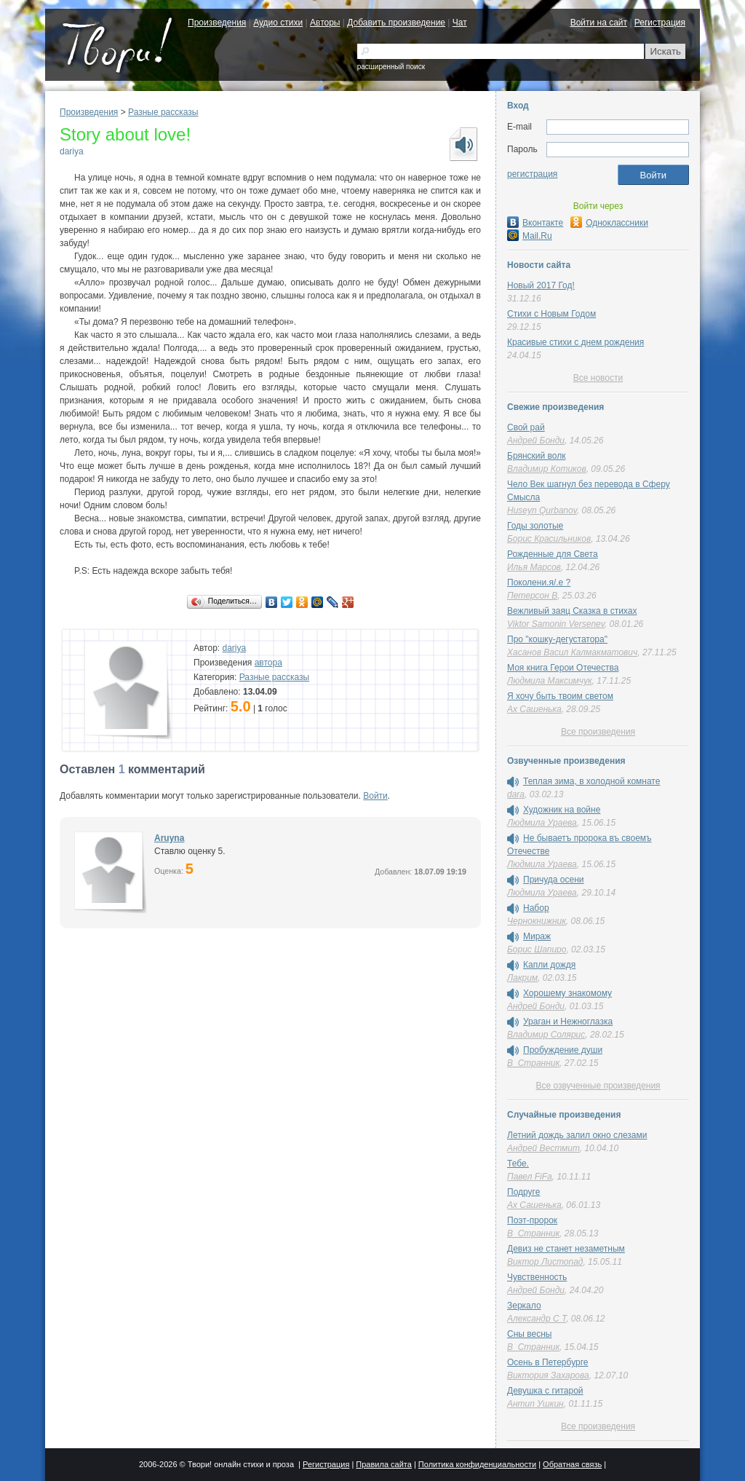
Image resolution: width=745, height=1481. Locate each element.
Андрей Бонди (536, 440)
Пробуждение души (562, 1050)
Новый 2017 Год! (541, 285)
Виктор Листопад (545, 1262)
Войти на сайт (598, 22)
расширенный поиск (391, 67)
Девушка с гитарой (545, 1391)
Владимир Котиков (546, 469)
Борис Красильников (549, 539)
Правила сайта (384, 1464)
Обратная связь (572, 1464)
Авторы (325, 22)
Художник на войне (561, 810)
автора (268, 662)
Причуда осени (553, 879)
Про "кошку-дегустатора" (557, 639)
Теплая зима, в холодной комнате (591, 781)
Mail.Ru (529, 236)
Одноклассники (609, 223)
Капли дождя (549, 965)
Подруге (523, 1192)
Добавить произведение (396, 22)
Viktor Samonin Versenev (556, 624)
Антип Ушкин (535, 1404)
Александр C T (536, 1319)
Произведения (217, 22)
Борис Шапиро (536, 949)
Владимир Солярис (546, 1035)
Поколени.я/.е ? (538, 582)
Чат (460, 22)
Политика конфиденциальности (477, 1464)
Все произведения (598, 732)
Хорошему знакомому (567, 993)
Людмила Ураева (542, 823)
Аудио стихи (278, 22)
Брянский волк (536, 456)
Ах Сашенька (534, 709)
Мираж (537, 936)
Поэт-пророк (532, 1220)
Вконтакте (535, 223)
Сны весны (529, 1334)
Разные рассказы (163, 112)
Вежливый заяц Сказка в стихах (572, 611)
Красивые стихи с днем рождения (575, 342)
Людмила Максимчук (549, 681)
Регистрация (659, 22)
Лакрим (522, 978)
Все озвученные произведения (597, 1086)
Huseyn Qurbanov (542, 510)
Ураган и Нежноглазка (568, 1021)
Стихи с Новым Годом (551, 314)
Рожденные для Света (552, 554)
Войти (375, 796)
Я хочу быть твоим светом (560, 696)
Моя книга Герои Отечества (562, 668)
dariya (72, 151)
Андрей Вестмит (543, 1148)
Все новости (598, 378)
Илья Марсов (534, 567)
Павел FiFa (529, 1177)
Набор (536, 908)
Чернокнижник (536, 921)
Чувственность (537, 1277)
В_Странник (533, 1063)
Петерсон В (532, 596)
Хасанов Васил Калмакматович (572, 652)
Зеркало (524, 1305)
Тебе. (518, 1163)
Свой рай (526, 427)
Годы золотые (535, 526)
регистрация (532, 174)
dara (516, 794)
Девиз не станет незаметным (566, 1249)
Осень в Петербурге (547, 1362)
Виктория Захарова (548, 1375)
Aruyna (169, 838)
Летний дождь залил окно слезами (577, 1135)
